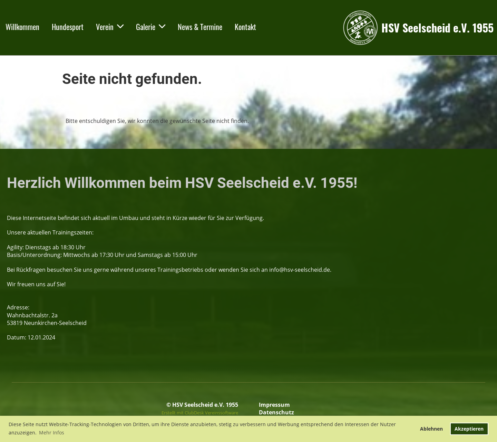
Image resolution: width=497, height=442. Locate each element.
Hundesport (68, 26)
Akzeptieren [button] (469, 428)
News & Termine (200, 26)
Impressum (274, 405)
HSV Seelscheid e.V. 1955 (437, 28)
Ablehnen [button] (431, 428)
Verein (110, 26)
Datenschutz (276, 412)
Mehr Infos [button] (51, 432)
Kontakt (245, 26)
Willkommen (22, 26)
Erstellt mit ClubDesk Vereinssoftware (200, 413)
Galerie (150, 26)
